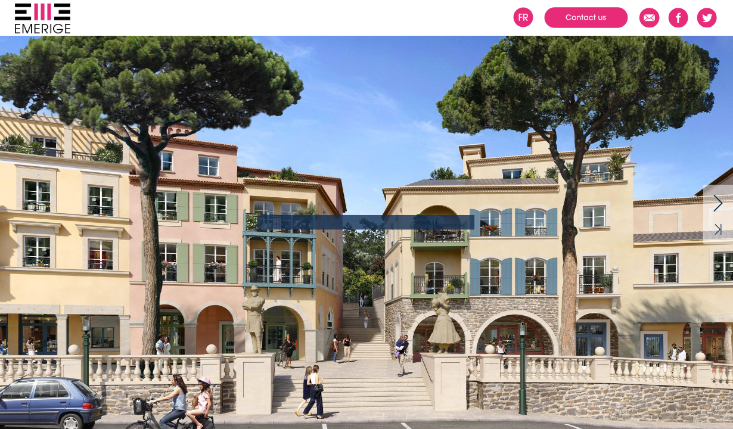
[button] (35, 20)
